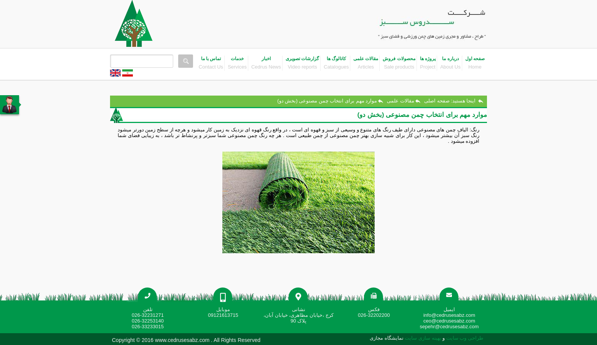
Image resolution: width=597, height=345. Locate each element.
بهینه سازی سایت (423, 338)
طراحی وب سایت (464, 338)
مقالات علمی (400, 101)
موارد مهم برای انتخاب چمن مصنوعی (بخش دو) (327, 101)
